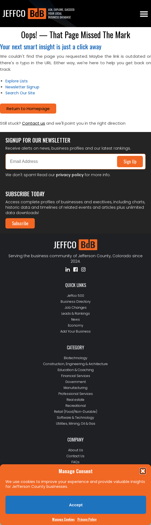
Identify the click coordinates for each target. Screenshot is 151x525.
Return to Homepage (28, 108)
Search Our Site (20, 93)
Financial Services (75, 375)
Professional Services (75, 393)
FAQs (75, 462)
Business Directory (76, 301)
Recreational (75, 405)
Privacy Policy (86, 519)
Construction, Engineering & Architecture (75, 364)
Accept (76, 505)
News (75, 319)
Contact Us (75, 456)
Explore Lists (16, 81)
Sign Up (130, 161)
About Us (75, 450)
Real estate (75, 399)
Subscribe (20, 223)
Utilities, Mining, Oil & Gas (75, 423)
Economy (75, 325)
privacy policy (70, 175)
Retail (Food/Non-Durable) (75, 411)
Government (75, 381)
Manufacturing (75, 387)
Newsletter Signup (22, 87)
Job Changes (76, 307)
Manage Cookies (63, 519)
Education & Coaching (76, 370)
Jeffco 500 (75, 295)
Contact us (33, 123)
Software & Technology (75, 417)
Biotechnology (75, 358)
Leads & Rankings (75, 313)
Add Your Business (75, 331)
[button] (143, 471)
